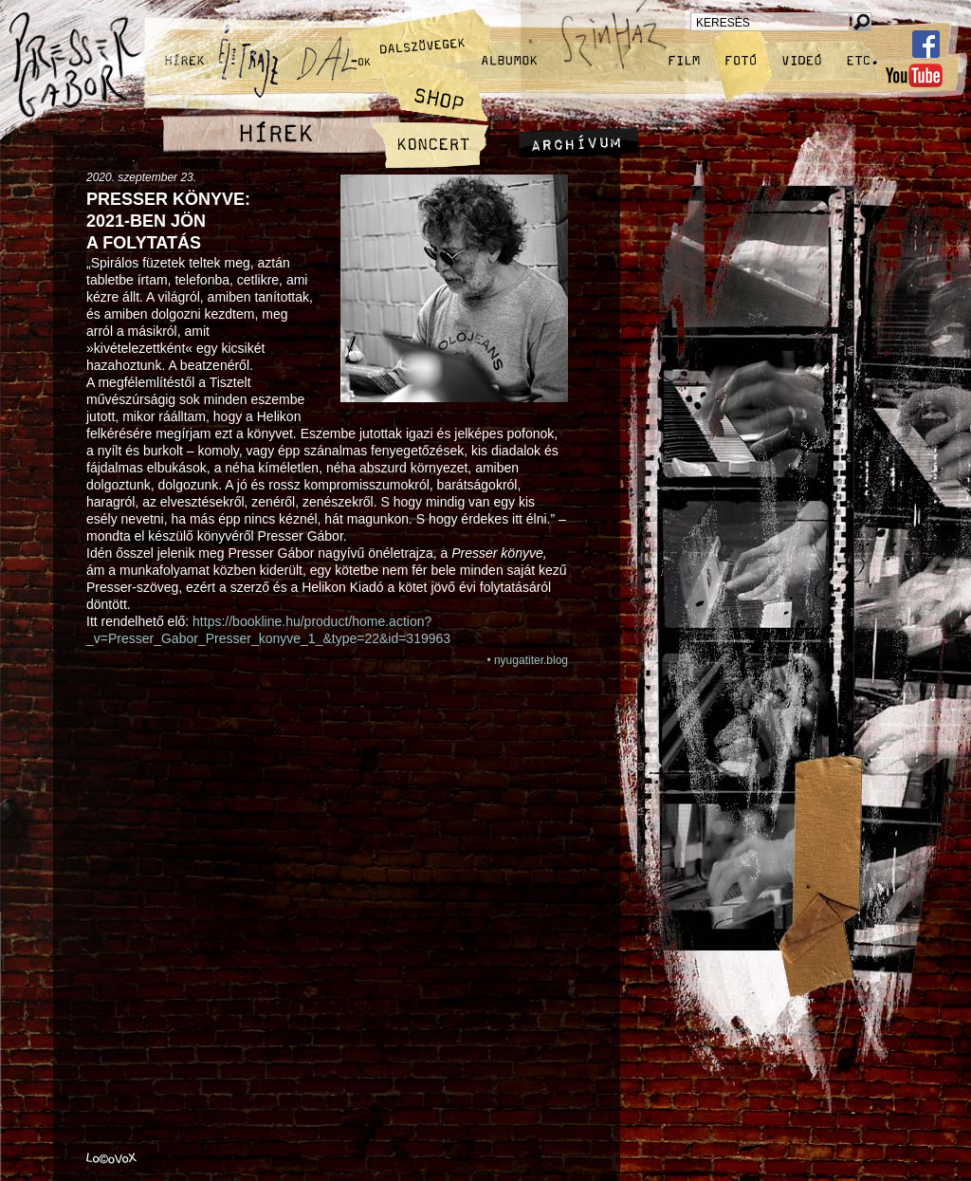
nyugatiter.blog (531, 660)
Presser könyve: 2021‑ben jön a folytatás (168, 221)
